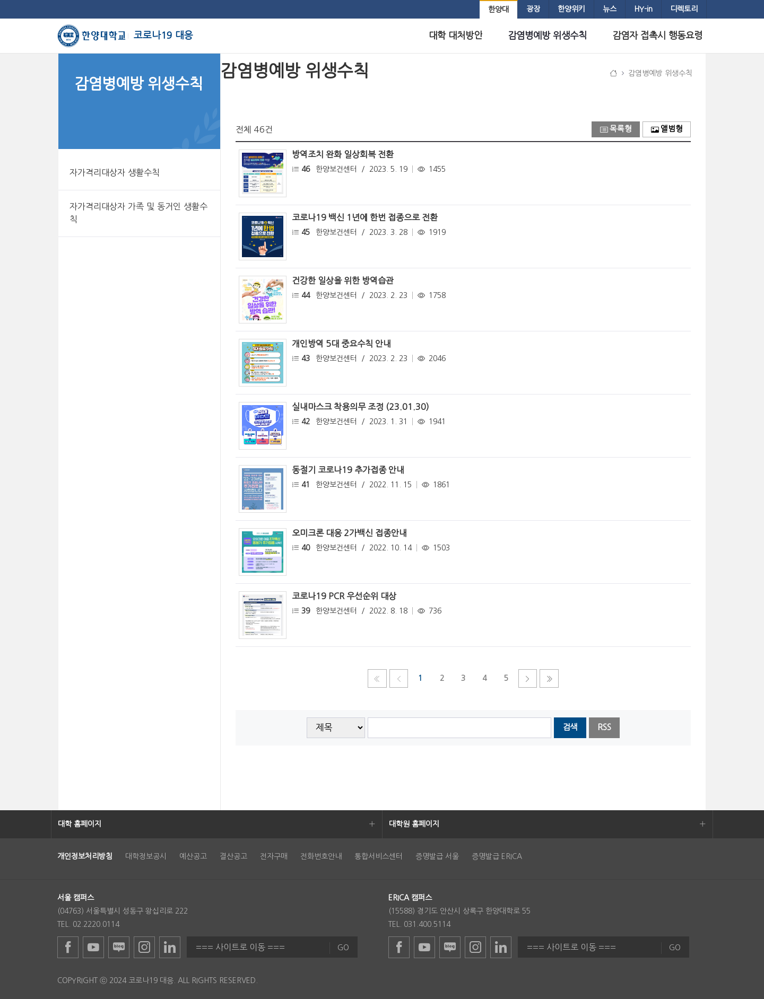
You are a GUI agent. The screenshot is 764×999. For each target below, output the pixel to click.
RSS (604, 727)
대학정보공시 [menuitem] (146, 856)
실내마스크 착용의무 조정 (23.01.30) (360, 406)
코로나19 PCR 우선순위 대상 (344, 596)
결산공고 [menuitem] (233, 856)
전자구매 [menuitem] (274, 856)
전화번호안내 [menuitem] (321, 856)
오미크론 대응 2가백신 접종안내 (349, 533)
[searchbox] (460, 727)
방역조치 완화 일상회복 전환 (343, 154)
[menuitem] (498, 10)
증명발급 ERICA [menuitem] (497, 856)
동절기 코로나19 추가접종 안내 (348, 470)
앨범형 (667, 129)
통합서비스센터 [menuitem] (378, 856)
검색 (569, 727)
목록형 (616, 129)
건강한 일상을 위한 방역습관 (343, 280)
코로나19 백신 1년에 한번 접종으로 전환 (365, 217)
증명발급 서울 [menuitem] (437, 856)
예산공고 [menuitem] (193, 856)
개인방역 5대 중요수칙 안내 (341, 343)
